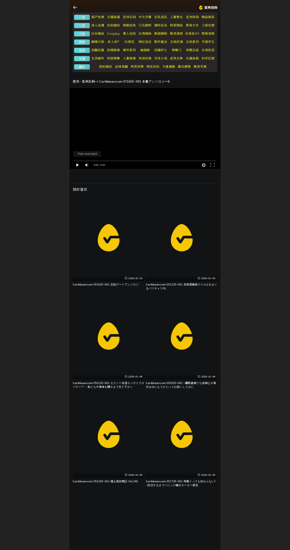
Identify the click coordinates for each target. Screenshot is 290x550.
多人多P (113, 41)
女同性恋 (208, 50)
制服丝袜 (129, 25)
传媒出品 (192, 50)
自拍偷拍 (113, 25)
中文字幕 (145, 17)
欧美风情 (137, 66)
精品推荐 (208, 17)
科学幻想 (208, 58)
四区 (82, 42)
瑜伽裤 (145, 50)
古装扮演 (176, 41)
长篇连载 (192, 58)
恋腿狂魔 (97, 50)
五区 (82, 50)
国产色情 (97, 17)
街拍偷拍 (105, 66)
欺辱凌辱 (208, 33)
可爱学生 (208, 41)
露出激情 (184, 66)
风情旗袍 (113, 50)
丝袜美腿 (121, 66)
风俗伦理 (145, 58)
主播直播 (113, 17)
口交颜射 (145, 25)
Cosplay (113, 33)
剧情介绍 (97, 41)
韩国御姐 (160, 33)
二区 (82, 25)
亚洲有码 (192, 17)
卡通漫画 (168, 66)
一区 (82, 17)
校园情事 (113, 58)
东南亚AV (192, 33)
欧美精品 (176, 25)
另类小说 (160, 58)
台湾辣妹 (145, 33)
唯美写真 (200, 66)
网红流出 (145, 41)
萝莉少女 (192, 25)
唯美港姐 (176, 33)
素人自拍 (129, 33)
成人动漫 (97, 25)
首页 (76, 81)
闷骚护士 (160, 50)
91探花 (129, 41)
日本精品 (97, 33)
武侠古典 (176, 58)
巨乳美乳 (160, 17)
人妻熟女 (176, 17)
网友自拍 (152, 66)
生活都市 (97, 58)
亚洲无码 (129, 17)
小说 (82, 58)
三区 (82, 33)
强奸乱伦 (160, 25)
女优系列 (192, 41)
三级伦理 (208, 25)
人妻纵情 (129, 58)
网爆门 (176, 50)
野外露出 (160, 41)
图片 (82, 66)
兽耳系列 (129, 50)
